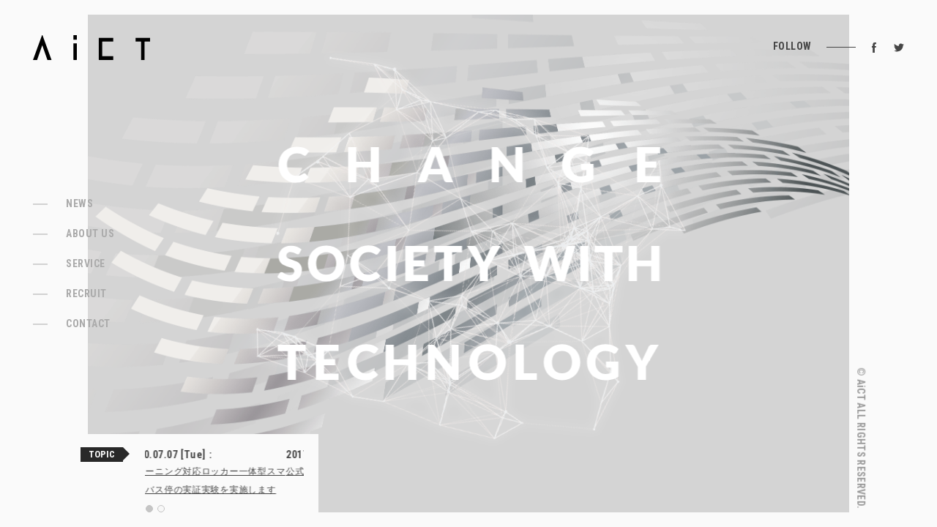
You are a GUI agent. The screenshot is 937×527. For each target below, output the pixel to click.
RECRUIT (86, 293)
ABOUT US (90, 233)
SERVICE (85, 263)
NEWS (79, 203)
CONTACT (88, 323)
